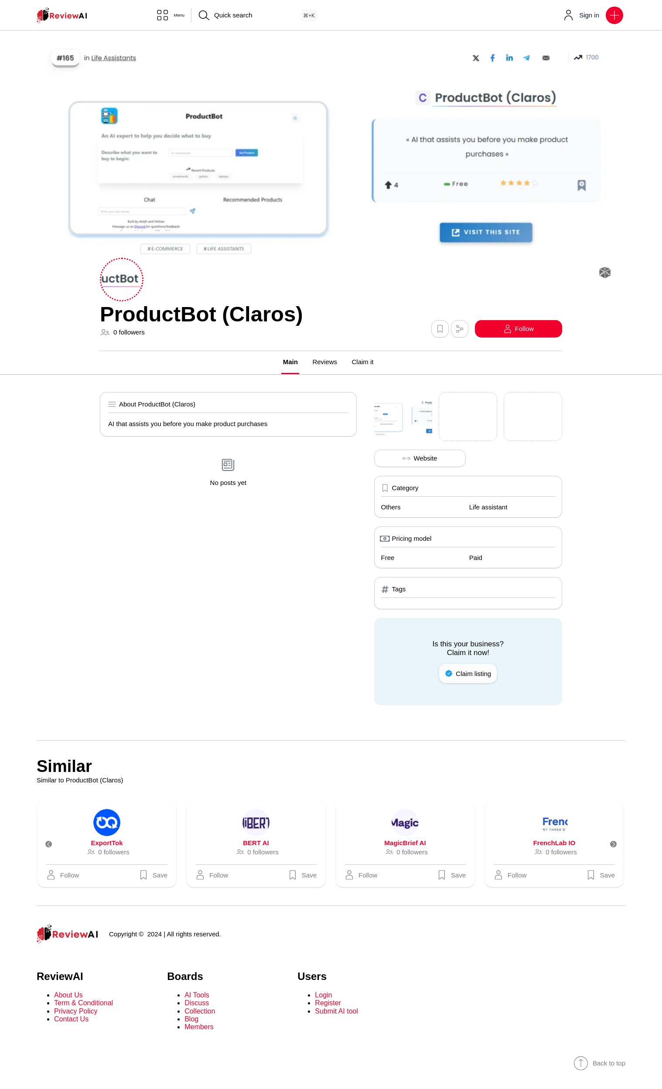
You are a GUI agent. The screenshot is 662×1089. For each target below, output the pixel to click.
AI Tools (196, 996)
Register (328, 1003)
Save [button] (153, 876)
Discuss (196, 1003)
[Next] (609, 845)
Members (199, 1028)
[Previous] (53, 845)
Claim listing (468, 674)
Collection (199, 1012)
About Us (68, 996)
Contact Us (71, 1020)
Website (420, 459)
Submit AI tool (336, 1012)
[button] (614, 15)
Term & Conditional (83, 1003)
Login (323, 996)
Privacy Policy (76, 1012)
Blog (191, 1020)
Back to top (599, 1064)
